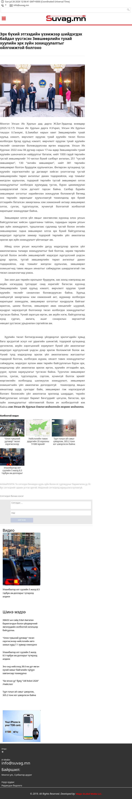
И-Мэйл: (6, 759)
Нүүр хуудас (8, 781)
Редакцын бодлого (12, 785)
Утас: (4, 748)
